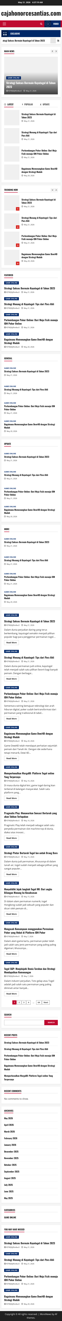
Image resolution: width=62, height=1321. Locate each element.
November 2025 (11, 1158)
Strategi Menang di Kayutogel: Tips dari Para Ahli (11, 135)
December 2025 (11, 1151)
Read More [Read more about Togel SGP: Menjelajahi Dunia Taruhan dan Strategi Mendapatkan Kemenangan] (12, 994)
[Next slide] (56, 51)
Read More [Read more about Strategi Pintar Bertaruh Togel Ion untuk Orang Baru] (12, 875)
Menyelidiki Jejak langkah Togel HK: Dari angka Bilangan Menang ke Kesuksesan (28, 890)
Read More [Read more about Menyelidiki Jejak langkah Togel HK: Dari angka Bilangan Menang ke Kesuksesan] (12, 914)
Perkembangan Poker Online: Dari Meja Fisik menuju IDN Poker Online (11, 154)
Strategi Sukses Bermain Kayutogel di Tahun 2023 (11, 117)
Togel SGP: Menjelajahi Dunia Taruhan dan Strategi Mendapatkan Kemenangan (29, 970)
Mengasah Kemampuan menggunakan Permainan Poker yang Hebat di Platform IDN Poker (28, 930)
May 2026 (8, 1118)
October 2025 (10, 1164)
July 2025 (8, 1184)
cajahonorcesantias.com (31, 12)
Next (46, 1002)
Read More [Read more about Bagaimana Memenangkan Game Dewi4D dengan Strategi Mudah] (12, 759)
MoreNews (45, 1314)
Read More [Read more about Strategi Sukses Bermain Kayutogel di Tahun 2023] (12, 643)
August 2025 (10, 1178)
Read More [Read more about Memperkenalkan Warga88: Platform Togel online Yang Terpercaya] (12, 799)
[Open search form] (41, 24)
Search (8, 1014)
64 (39, 1002)
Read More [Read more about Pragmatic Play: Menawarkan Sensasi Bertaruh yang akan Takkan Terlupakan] (12, 838)
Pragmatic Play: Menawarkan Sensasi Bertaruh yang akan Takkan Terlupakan (30, 814)
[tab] (13, 105)
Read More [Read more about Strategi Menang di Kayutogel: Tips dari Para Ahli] (12, 679)
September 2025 (11, 1171)
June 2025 (8, 1191)
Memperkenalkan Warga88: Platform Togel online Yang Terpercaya (29, 775)
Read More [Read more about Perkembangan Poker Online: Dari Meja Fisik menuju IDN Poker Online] (12, 719)
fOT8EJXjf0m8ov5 (15, 91)
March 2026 (9, 1131)
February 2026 (10, 1138)
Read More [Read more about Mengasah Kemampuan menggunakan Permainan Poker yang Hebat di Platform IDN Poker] (12, 954)
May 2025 (8, 1198)
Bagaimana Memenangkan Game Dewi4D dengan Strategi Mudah (11, 172)
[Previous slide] (52, 51)
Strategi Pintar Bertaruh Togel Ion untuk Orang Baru (31, 853)
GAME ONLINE (14, 78)
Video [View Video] (51, 23)
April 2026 (9, 1124)
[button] (4, 24)
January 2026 (10, 1144)
